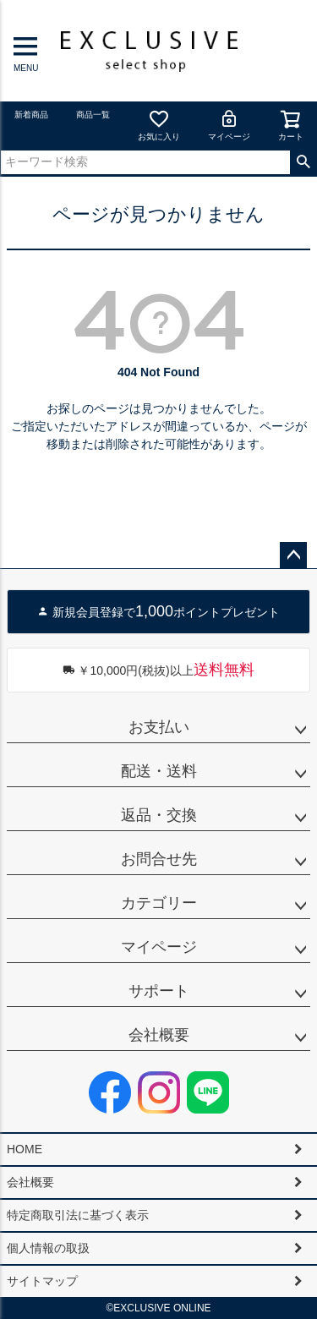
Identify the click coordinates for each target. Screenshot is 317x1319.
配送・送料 (159, 771)
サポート (158, 990)
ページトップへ (293, 555)
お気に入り (159, 124)
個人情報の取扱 (48, 1248)
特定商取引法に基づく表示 (78, 1215)
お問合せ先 (159, 859)
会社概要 (158, 1034)
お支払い (158, 727)
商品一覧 (93, 114)
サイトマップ (42, 1281)
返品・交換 (159, 815)
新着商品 (31, 114)
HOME (24, 1149)
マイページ (229, 124)
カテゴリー (159, 903)
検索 (303, 162)
